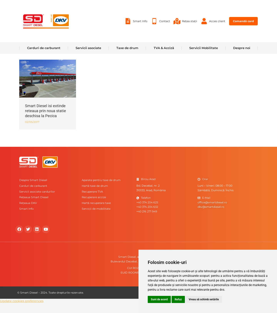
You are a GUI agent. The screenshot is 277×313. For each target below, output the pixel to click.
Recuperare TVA (92, 201)
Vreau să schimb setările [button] (204, 299)
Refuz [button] (178, 299)
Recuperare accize (94, 207)
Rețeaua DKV (28, 212)
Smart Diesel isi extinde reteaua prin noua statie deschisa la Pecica (45, 120)
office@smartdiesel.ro (212, 212)
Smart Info (26, 218)
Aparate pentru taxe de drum (101, 189)
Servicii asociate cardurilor (37, 201)
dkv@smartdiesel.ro (211, 216)
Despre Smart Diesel (33, 189)
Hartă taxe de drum (95, 195)
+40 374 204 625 (147, 212)
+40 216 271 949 (146, 221)
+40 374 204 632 (147, 216)
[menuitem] (135, 31)
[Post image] (47, 88)
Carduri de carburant (33, 195)
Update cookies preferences (21, 310)
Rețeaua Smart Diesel (33, 207)
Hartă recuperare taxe (96, 212)
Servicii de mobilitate (96, 218)
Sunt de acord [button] (159, 299)
